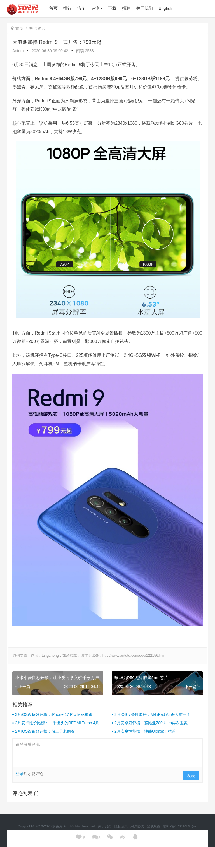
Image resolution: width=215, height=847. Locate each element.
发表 (191, 775)
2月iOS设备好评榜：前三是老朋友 (45, 731)
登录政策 (154, 826)
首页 (17, 28)
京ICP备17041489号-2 (180, 826)
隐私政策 (121, 826)
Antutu (18, 51)
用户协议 (137, 826)
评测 (96, 8)
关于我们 (105, 826)
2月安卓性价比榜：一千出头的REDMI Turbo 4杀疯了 (59, 723)
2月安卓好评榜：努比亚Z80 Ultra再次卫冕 (151, 723)
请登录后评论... (107, 753)
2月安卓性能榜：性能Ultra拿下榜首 (145, 731)
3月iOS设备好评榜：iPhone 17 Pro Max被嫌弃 (55, 714)
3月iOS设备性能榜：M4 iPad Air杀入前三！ (152, 714)
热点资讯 (37, 28)
